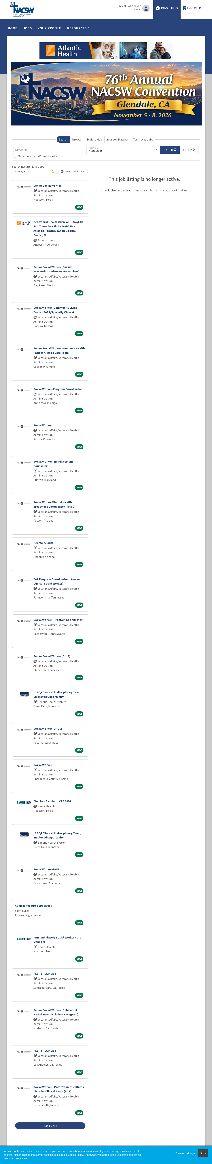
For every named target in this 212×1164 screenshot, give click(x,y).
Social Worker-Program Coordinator (57, 389)
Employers (192, 8)
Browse (77, 139)
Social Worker (42, 425)
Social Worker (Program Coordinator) (58, 620)
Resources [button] (77, 28)
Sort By (19, 171)
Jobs (27, 28)
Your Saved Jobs (143, 139)
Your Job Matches (118, 139)
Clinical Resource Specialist (33, 905)
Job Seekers (167, 8)
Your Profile (49, 28)
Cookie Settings (185, 1153)
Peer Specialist (43, 543)
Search (63, 139)
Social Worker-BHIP (46, 869)
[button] (189, 150)
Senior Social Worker (47, 185)
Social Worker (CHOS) (47, 728)
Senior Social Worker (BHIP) (51, 656)
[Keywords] (50, 150)
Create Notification (73, 171)
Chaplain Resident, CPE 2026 (52, 801)
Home (12, 28)
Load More (50, 1126)
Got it (203, 1153)
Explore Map (94, 139)
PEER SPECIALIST (44, 973)
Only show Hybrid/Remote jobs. (37, 156)
